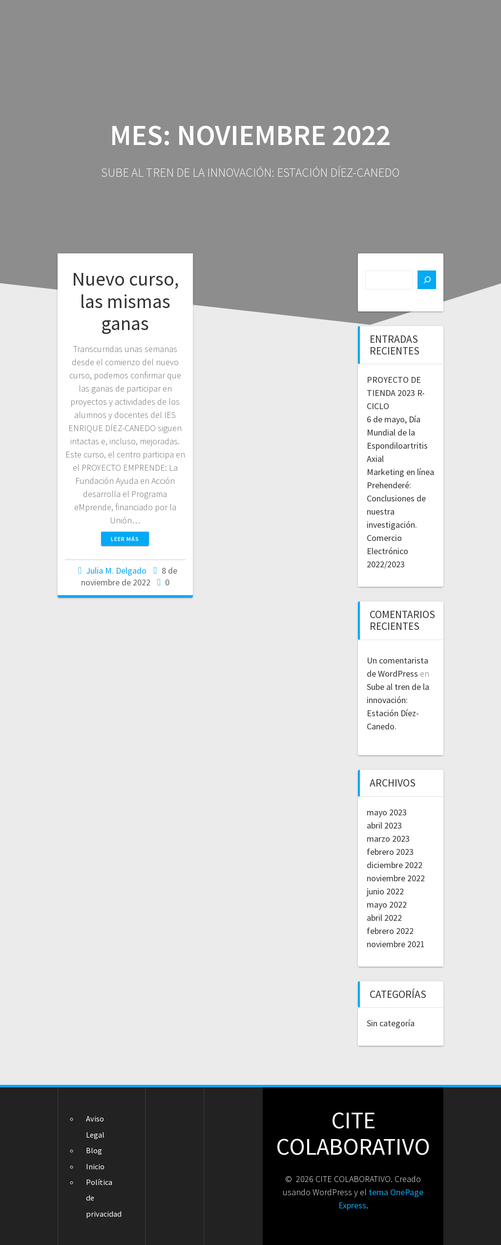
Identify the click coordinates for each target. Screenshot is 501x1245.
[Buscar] (427, 279)
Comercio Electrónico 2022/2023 (387, 551)
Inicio (95, 1166)
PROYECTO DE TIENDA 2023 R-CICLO (396, 393)
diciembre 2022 (394, 865)
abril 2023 (384, 825)
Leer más (125, 538)
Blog (94, 1150)
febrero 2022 (390, 930)
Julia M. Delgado (116, 570)
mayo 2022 (387, 904)
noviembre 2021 (396, 944)
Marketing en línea (400, 471)
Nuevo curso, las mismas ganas (125, 301)
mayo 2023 (387, 812)
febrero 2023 (390, 851)
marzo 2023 (388, 838)
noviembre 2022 (396, 878)
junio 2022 (385, 891)
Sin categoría (391, 1023)
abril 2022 (384, 917)
